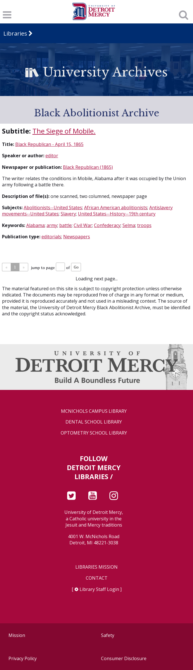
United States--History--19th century (116, 214)
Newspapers (76, 236)
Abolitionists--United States (53, 207)
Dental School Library (93, 422)
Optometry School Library (94, 433)
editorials (51, 236)
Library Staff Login (99, 589)
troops (144, 225)
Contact (97, 578)
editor (51, 155)
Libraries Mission (96, 567)
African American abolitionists (115, 207)
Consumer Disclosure (123, 658)
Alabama (35, 225)
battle (65, 225)
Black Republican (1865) (88, 167)
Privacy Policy (22, 658)
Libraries (15, 33)
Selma (128, 225)
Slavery (68, 214)
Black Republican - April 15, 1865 (49, 144)
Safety (107, 635)
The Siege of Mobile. (64, 131)
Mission (16, 635)
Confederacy (107, 225)
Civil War (83, 225)
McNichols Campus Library (94, 411)
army (52, 225)
